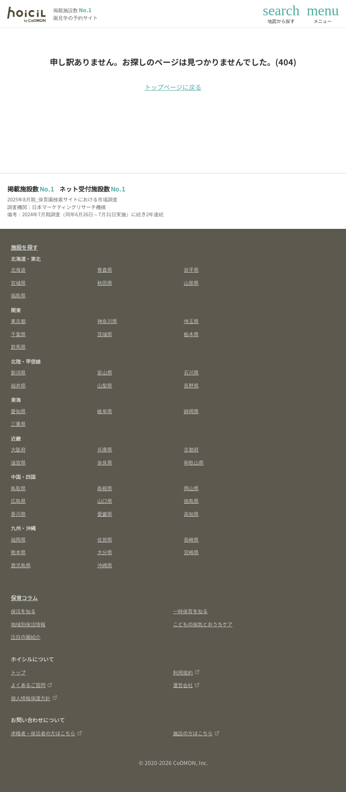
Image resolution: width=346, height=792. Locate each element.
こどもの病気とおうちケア (202, 624)
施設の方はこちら (196, 733)
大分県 (104, 551)
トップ (18, 672)
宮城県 (18, 282)
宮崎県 (191, 551)
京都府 (191, 449)
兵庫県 (104, 449)
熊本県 (18, 551)
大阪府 (18, 449)
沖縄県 (104, 565)
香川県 (18, 513)
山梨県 (104, 385)
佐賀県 (104, 539)
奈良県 (104, 462)
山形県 (191, 282)
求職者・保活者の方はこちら (46, 733)
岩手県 (191, 269)
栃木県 (191, 333)
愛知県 (18, 410)
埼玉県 (191, 320)
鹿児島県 (21, 565)
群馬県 (18, 346)
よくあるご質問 (31, 684)
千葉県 (18, 333)
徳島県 (191, 500)
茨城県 (104, 333)
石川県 (191, 372)
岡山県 (191, 488)
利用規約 (186, 672)
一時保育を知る (190, 610)
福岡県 (18, 539)
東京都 (18, 320)
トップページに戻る (173, 86)
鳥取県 (18, 488)
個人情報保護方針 (34, 697)
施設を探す (24, 247)
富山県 (104, 372)
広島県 (18, 500)
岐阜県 (104, 410)
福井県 (18, 385)
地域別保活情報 (28, 624)
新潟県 (18, 372)
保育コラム (24, 597)
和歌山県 (194, 462)
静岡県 (191, 410)
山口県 (104, 500)
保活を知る (23, 610)
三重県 (18, 423)
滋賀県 (18, 462)
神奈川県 (107, 320)
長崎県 (191, 539)
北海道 (18, 269)
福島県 (18, 295)
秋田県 (104, 282)
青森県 (104, 269)
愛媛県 (104, 513)
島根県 (104, 488)
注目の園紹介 (26, 636)
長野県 (191, 385)
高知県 (191, 513)
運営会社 (186, 684)
